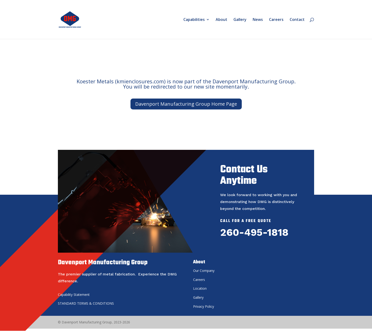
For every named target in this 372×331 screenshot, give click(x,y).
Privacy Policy (203, 306)
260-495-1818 (254, 232)
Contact (297, 20)
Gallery (239, 20)
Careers (276, 20)
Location (200, 288)
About (221, 20)
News (258, 20)
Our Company (203, 270)
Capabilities (194, 20)
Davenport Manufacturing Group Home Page (186, 104)
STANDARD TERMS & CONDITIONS (86, 303)
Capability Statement (74, 294)
